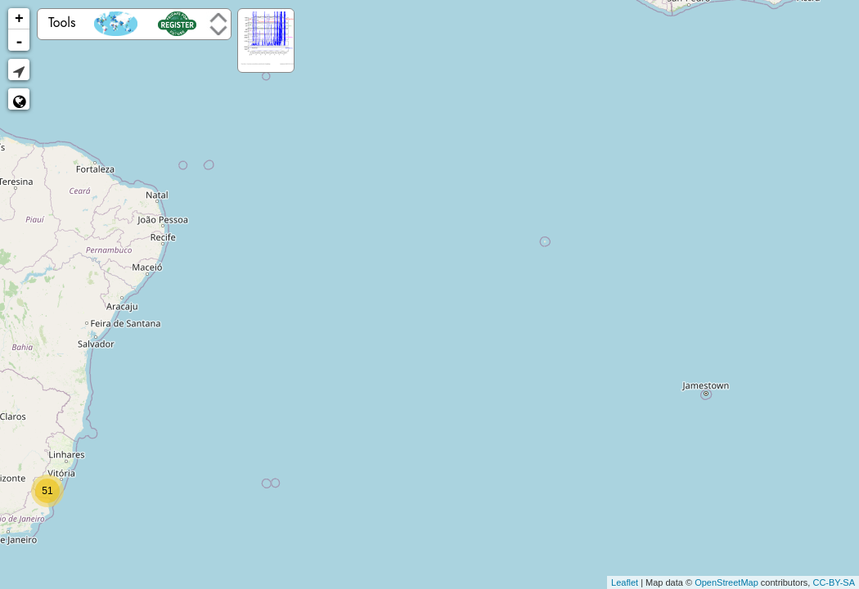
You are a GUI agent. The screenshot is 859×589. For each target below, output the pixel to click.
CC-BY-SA (833, 582)
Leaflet (624, 582)
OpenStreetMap (726, 582)
